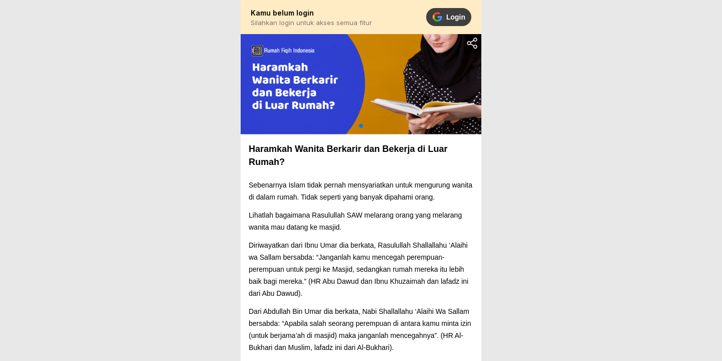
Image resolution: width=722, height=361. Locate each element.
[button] (361, 126)
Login (448, 17)
